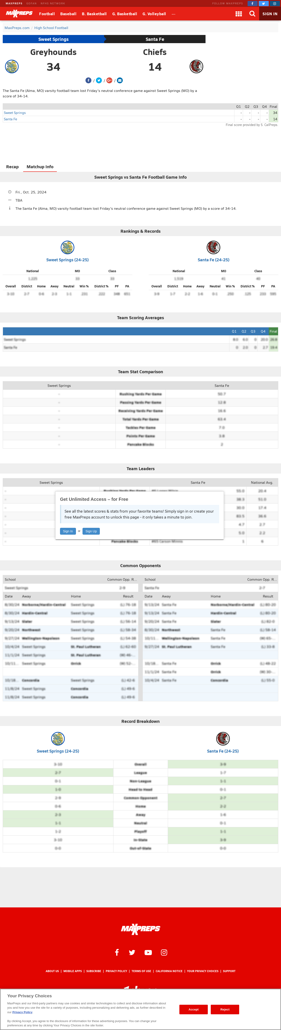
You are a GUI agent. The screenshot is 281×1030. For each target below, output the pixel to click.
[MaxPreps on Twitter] (264, 3)
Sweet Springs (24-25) (67, 259)
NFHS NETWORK (53, 3)
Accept (193, 1009)
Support (229, 971)
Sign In (68, 531)
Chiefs (155, 51)
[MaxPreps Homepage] (141, 929)
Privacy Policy (116, 971)
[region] (140, 1009)
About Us (52, 971)
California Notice (169, 971)
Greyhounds (53, 51)
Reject (225, 1009)
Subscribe (93, 971)
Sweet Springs (53, 39)
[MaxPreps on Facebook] (253, 3)
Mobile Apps (72, 971)
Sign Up (91, 531)
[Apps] (239, 13)
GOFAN (31, 3)
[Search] (252, 13)
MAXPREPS (14, 3)
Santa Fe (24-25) (213, 259)
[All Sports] (173, 13)
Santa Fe (155, 39)
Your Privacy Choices (202, 971)
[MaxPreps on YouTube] (148, 952)
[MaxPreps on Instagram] (275, 3)
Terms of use (141, 971)
